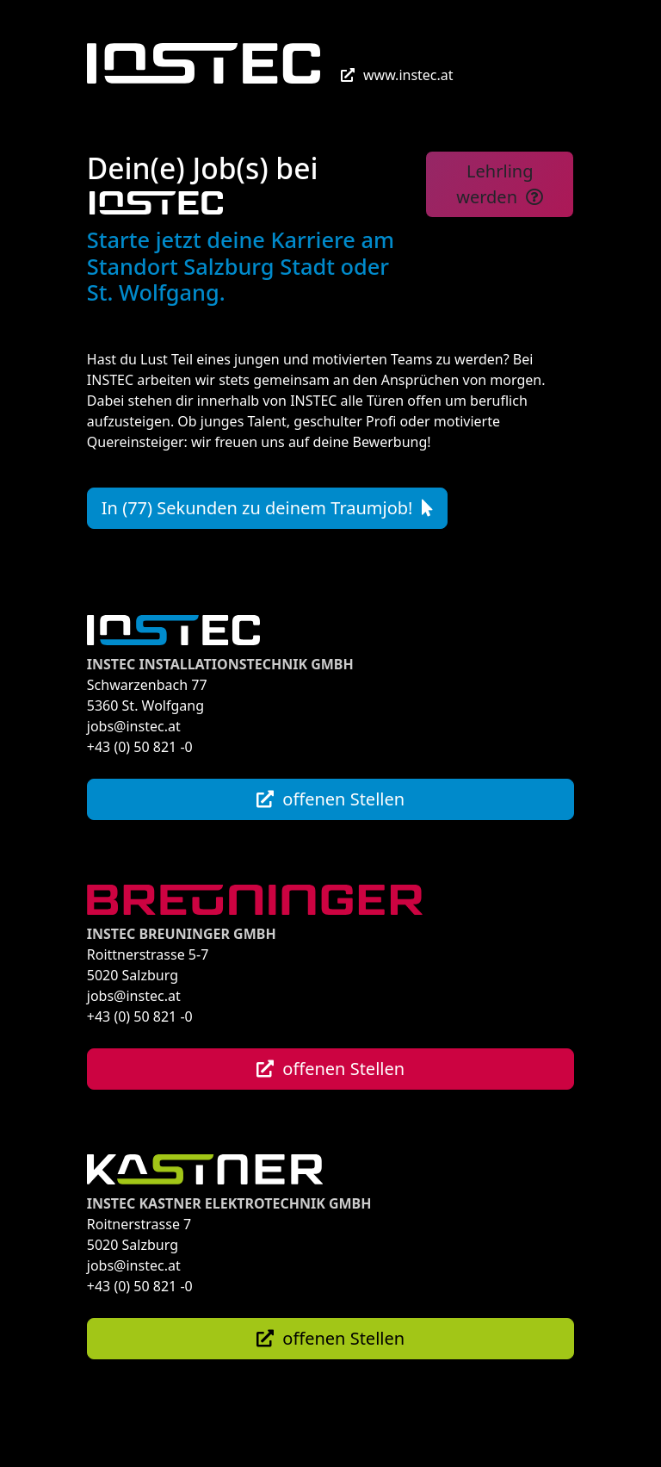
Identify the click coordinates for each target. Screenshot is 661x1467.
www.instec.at (397, 74)
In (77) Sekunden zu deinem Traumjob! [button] (267, 507)
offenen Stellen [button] (330, 799)
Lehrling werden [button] (499, 183)
